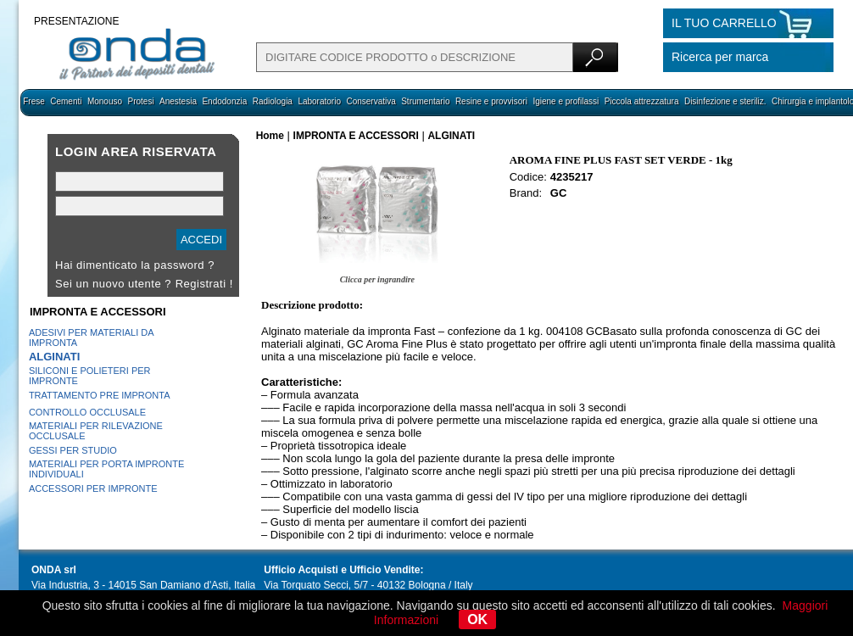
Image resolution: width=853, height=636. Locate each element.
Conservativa (370, 101)
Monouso (104, 101)
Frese (34, 101)
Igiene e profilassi (565, 101)
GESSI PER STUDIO (73, 450)
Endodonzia (224, 101)
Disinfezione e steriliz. (725, 101)
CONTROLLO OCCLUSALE (87, 412)
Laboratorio (319, 101)
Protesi (140, 101)
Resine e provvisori (491, 101)
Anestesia (178, 101)
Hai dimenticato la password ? (135, 265)
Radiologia (273, 101)
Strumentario (425, 101)
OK (477, 619)
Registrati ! (204, 283)
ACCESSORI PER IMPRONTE (93, 488)
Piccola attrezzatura (642, 101)
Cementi (65, 101)
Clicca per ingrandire (377, 279)
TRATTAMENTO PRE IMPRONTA (99, 395)
